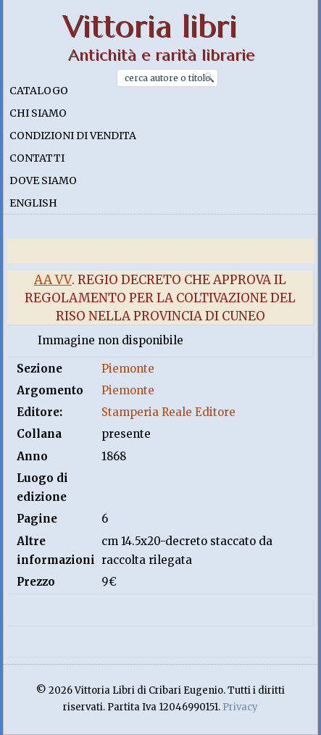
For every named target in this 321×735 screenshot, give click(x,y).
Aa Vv (53, 280)
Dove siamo (43, 180)
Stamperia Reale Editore (168, 412)
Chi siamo (38, 113)
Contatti (36, 158)
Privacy (240, 707)
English (33, 202)
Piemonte (127, 368)
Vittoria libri (149, 26)
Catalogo (38, 90)
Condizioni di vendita (72, 135)
